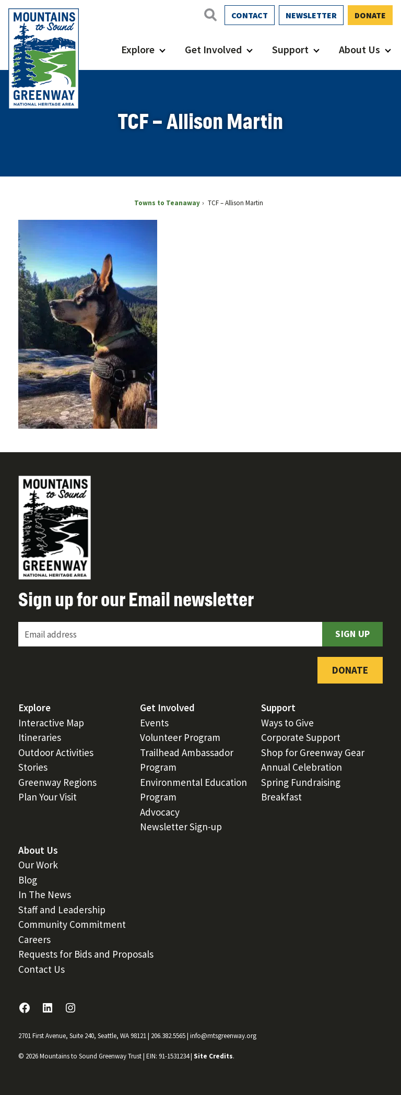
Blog (27, 880)
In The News (44, 894)
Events (154, 722)
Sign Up (352, 634)
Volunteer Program (180, 737)
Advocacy (160, 812)
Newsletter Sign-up (181, 826)
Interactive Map (51, 722)
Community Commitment (72, 924)
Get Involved (213, 49)
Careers (34, 939)
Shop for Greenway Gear (312, 752)
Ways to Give (287, 722)
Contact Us (41, 969)
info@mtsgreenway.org (223, 1035)
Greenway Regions (57, 782)
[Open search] (210, 14)
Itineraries (39, 737)
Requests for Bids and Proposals (86, 954)
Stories (33, 767)
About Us (359, 49)
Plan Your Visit (47, 797)
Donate (370, 15)
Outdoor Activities (55, 752)
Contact (249, 15)
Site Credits (213, 1056)
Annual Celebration (301, 767)
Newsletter (311, 15)
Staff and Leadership (61, 909)
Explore (138, 49)
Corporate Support (300, 737)
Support (290, 49)
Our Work (38, 864)
